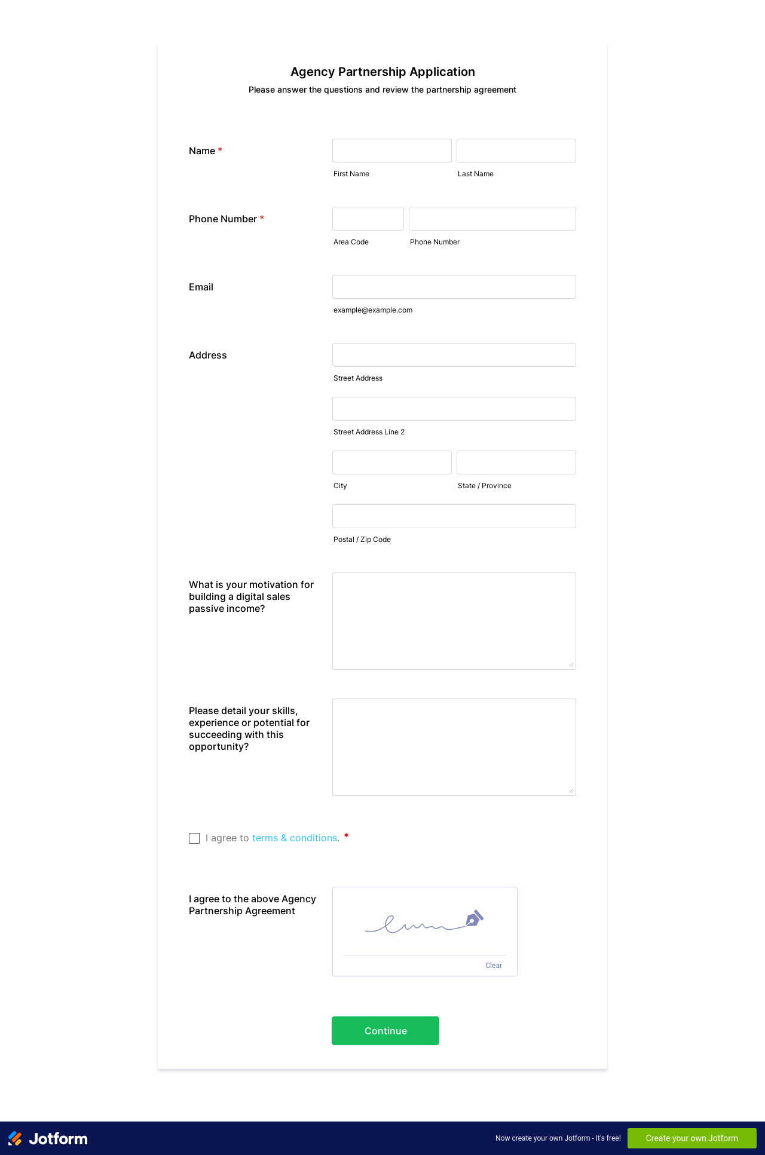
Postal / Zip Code (362, 539)
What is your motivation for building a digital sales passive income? (251, 596)
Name (205, 151)
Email (201, 287)
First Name (351, 173)
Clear (493, 965)
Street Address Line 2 (369, 431)
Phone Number (226, 219)
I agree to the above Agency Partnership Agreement (252, 905)
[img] (425, 921)
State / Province (485, 485)
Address (208, 355)
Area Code (351, 241)
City (340, 485)
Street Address (357, 377)
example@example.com (372, 309)
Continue (386, 1031)
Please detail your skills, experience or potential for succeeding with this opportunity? (249, 728)
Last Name (476, 173)
